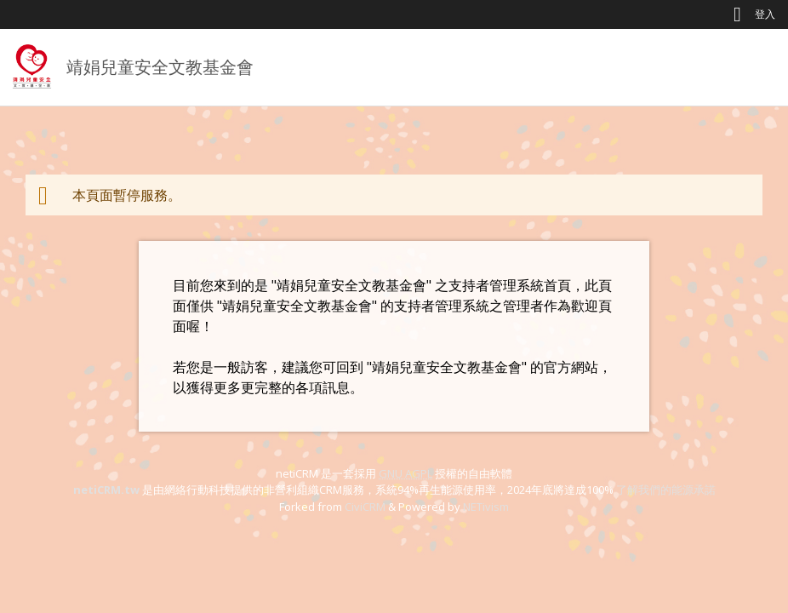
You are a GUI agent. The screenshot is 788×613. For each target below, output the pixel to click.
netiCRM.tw (106, 489)
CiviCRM (365, 506)
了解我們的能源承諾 (666, 489)
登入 (765, 14)
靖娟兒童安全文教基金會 (160, 66)
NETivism (486, 506)
